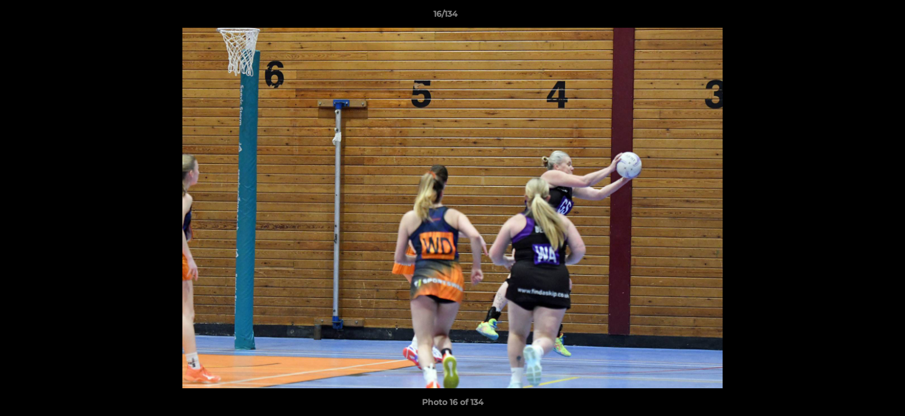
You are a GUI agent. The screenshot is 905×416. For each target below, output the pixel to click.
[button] (856, 17)
